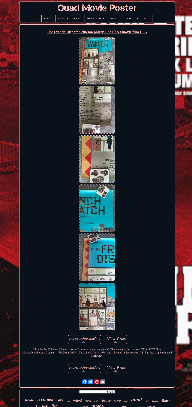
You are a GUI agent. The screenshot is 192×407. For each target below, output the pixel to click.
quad (136, 399)
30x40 (29, 400)
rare (60, 400)
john (147, 400)
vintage (105, 400)
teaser (88, 400)
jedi (96, 401)
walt (126, 401)
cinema (45, 399)
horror (117, 400)
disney (165, 400)
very (68, 401)
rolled (77, 400)
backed (155, 401)
